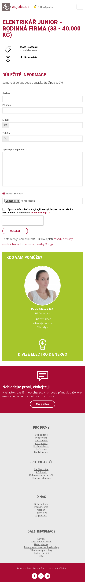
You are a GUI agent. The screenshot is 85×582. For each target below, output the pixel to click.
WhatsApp (42, 327)
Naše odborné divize (41, 541)
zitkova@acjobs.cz (42, 323)
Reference (41, 449)
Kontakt (41, 538)
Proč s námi (41, 437)
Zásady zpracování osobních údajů (41, 547)
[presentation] (22, 220)
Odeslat (15, 231)
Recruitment (41, 440)
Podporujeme (41, 507)
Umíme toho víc (41, 446)
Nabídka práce (41, 469)
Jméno (6, 93)
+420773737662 (42, 319)
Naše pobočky (41, 544)
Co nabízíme (41, 435)
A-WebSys (61, 568)
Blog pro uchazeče (41, 478)
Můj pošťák (42, 404)
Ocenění (41, 510)
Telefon (6, 133)
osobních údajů (39, 212)
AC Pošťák (41, 472)
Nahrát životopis (14, 193)
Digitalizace (41, 515)
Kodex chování (41, 553)
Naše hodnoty (41, 504)
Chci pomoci (41, 443)
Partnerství (41, 512)
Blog (41, 556)
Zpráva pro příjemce (13, 149)
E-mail (5, 120)
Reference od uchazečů (41, 475)
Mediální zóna (41, 452)
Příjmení (6, 105)
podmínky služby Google (39, 244)
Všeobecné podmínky (41, 550)
